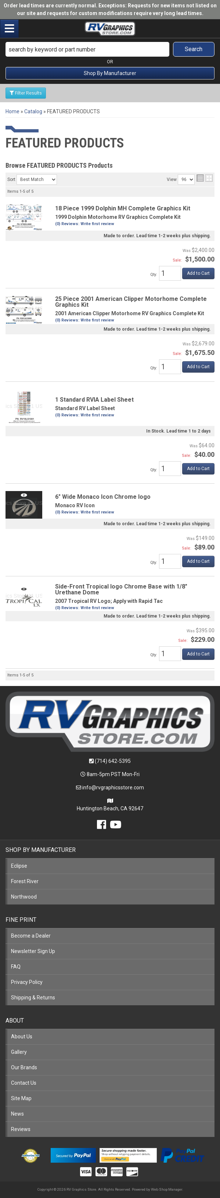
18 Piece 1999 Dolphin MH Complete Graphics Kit (122, 208)
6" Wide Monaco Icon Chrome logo (103, 496)
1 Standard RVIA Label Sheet (94, 399)
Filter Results (26, 93)
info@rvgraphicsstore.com (113, 787)
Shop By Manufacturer (110, 73)
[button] (110, 49)
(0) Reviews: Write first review (84, 223)
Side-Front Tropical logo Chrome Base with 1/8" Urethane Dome (121, 589)
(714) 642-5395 (113, 761)
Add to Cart (198, 273)
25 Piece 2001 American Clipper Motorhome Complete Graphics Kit (131, 301)
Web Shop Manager (166, 1189)
